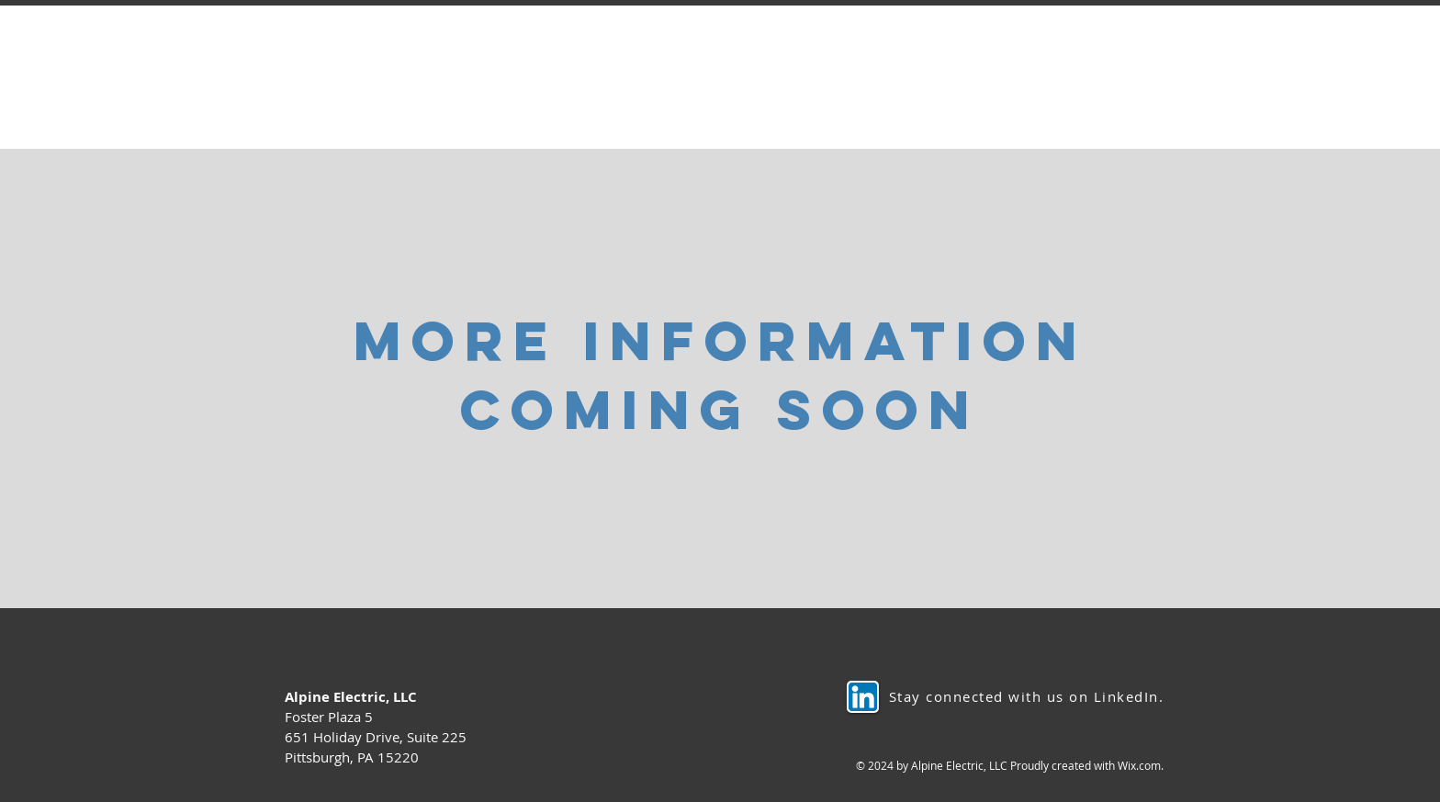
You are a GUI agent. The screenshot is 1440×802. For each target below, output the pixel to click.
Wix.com (1139, 765)
